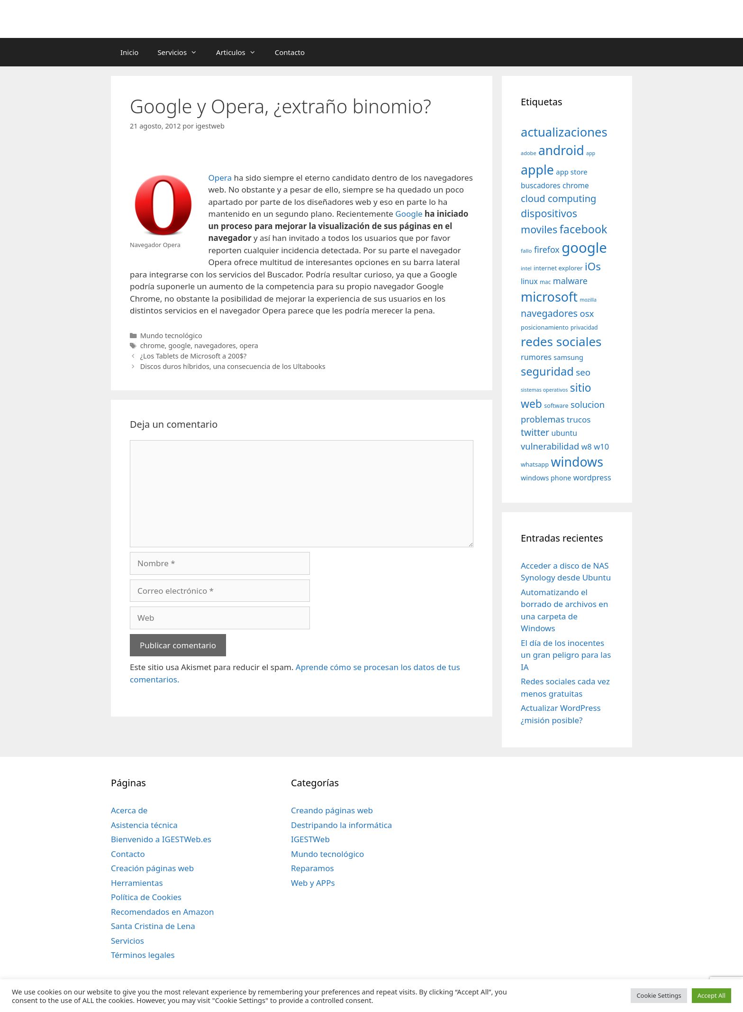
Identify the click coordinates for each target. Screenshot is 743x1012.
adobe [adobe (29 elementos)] (528, 152)
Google (408, 213)
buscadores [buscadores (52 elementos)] (541, 185)
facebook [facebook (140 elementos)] (583, 229)
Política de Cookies (146, 897)
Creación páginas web (152, 868)
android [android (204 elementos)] (561, 150)
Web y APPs (313, 882)
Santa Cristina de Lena (153, 925)
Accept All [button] (711, 995)
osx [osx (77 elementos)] (587, 313)
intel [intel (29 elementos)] (526, 268)
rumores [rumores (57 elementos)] (536, 357)
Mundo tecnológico (171, 335)
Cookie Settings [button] (658, 995)
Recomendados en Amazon (162, 911)
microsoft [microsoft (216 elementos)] (549, 296)
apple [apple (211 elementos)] (537, 169)
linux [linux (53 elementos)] (529, 281)
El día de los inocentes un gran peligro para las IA (566, 654)
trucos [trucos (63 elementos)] (579, 419)
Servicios (182, 52)
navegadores (215, 345)
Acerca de (129, 810)
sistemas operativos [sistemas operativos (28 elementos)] (544, 389)
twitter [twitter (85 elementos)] (535, 432)
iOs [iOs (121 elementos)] (593, 266)
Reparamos (312, 868)
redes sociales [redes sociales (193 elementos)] (561, 341)
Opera (220, 177)
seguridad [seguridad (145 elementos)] (547, 371)
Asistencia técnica (144, 824)
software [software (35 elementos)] (556, 406)
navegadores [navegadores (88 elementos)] (549, 313)
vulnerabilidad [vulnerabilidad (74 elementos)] (550, 446)
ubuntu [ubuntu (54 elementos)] (564, 433)
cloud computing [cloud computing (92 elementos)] (558, 198)
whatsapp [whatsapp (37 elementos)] (535, 464)
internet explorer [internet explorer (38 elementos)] (558, 268)
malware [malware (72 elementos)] (570, 280)
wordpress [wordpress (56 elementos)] (592, 477)
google (179, 345)
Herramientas (137, 882)
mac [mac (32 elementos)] (545, 281)
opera (248, 345)
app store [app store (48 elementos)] (571, 171)
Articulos (240, 52)
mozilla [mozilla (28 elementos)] (588, 299)
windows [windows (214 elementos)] (577, 461)
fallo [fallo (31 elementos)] (526, 250)
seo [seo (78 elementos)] (583, 372)
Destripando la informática (341, 824)
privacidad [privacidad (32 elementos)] (584, 327)
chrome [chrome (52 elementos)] (575, 185)
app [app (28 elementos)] (590, 153)
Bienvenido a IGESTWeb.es (161, 839)
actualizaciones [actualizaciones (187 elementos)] (564, 132)
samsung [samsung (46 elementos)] (568, 357)
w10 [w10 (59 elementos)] (601, 446)
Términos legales (143, 954)
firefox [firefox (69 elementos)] (547, 249)
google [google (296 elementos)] (584, 247)
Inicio (129, 52)
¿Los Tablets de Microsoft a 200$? (193, 355)
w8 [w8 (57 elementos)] (586, 447)
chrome (152, 345)
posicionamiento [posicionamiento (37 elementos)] (545, 327)
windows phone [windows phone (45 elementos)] (546, 477)
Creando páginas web (332, 810)
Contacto (290, 52)
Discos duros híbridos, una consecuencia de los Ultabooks (233, 366)
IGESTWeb (310, 839)
